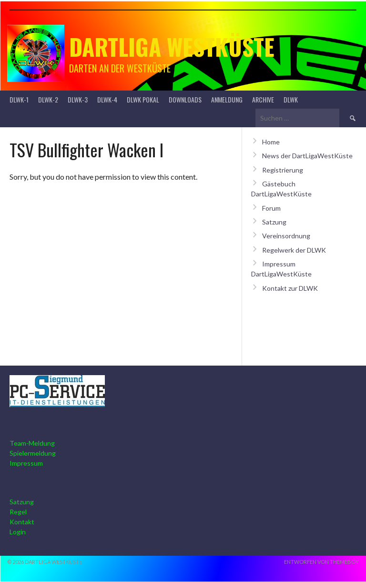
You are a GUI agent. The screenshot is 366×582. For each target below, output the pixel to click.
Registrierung (282, 170)
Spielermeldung (33, 453)
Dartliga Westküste (171, 46)
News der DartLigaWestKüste (307, 156)
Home (271, 142)
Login (18, 532)
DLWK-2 (48, 99)
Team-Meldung (32, 443)
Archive (263, 99)
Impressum (26, 463)
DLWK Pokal (143, 99)
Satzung (274, 222)
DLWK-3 (78, 99)
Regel (18, 512)
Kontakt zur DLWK (290, 288)
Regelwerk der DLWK (294, 250)
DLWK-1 (19, 99)
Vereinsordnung (286, 236)
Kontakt (22, 522)
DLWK (291, 99)
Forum (271, 208)
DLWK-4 (107, 99)
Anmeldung (227, 99)
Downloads (185, 99)
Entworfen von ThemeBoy (321, 562)
